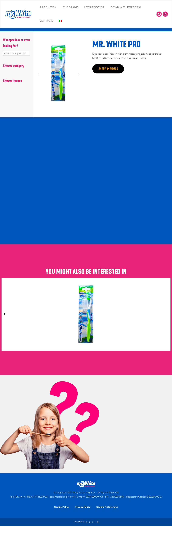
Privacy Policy (82, 507)
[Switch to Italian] (60, 21)
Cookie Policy (61, 507)
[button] (38, 74)
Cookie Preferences (107, 507)
